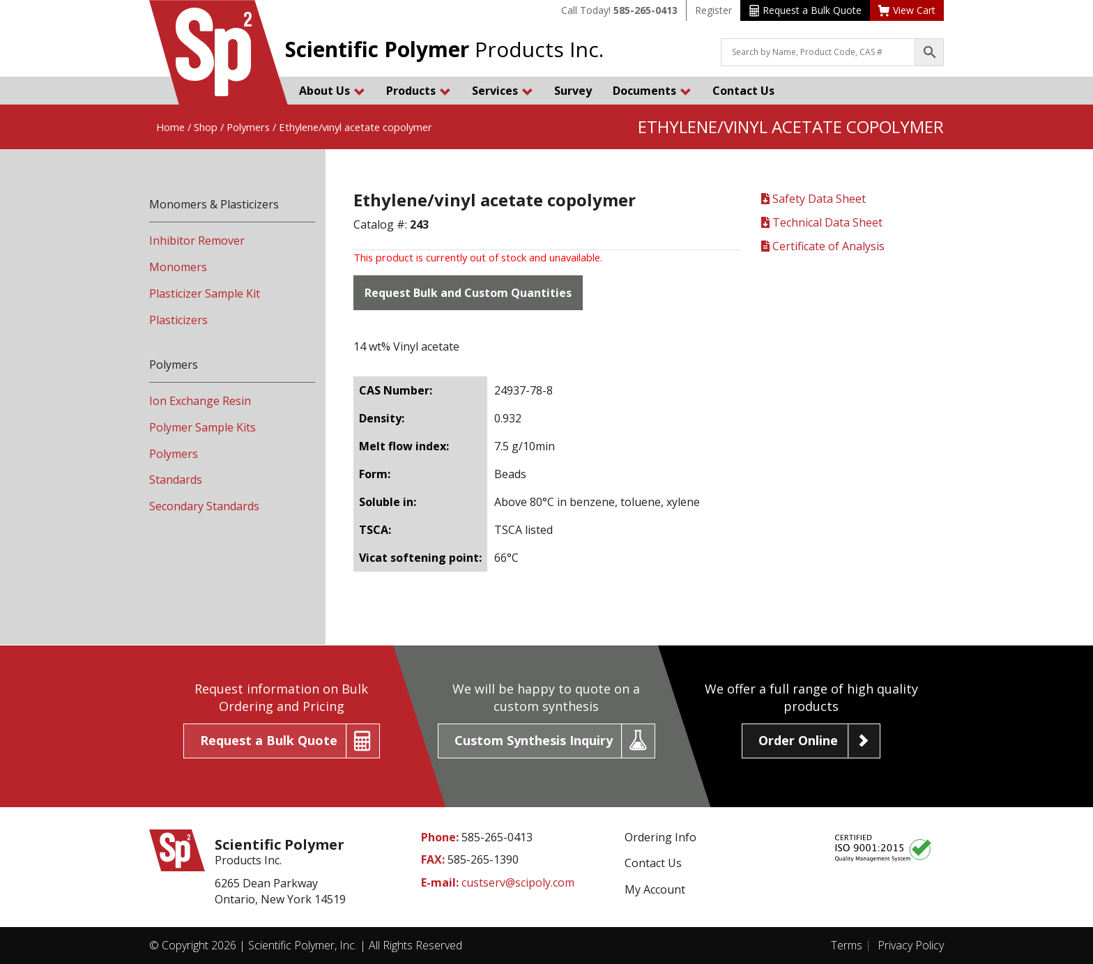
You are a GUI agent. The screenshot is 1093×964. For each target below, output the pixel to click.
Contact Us (743, 90)
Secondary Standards (204, 506)
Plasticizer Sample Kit (204, 293)
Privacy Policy (911, 945)
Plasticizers (178, 320)
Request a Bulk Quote (805, 10)
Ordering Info (660, 837)
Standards (175, 479)
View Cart (906, 10)
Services (502, 90)
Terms (846, 945)
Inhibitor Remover (197, 240)
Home (170, 127)
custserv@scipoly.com (517, 882)
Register (713, 10)
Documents (652, 90)
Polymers (248, 127)
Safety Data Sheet (813, 198)
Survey (573, 90)
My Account (655, 889)
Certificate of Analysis (823, 246)
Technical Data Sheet (821, 222)
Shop (205, 127)
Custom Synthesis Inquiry (533, 740)
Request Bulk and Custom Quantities (468, 292)
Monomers (178, 267)
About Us (332, 90)
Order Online (798, 740)
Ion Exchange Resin (200, 400)
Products (418, 90)
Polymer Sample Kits (202, 427)
